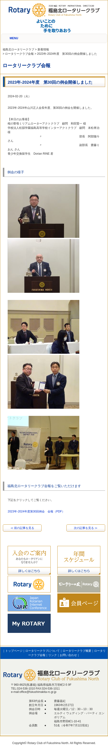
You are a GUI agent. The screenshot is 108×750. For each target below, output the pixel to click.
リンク (52, 655)
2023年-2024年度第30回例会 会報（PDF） (36, 511)
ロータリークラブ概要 (77, 650)
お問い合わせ (68, 655)
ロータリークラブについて (42, 650)
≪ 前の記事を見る (22, 528)
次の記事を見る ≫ (85, 528)
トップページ (13, 650)
